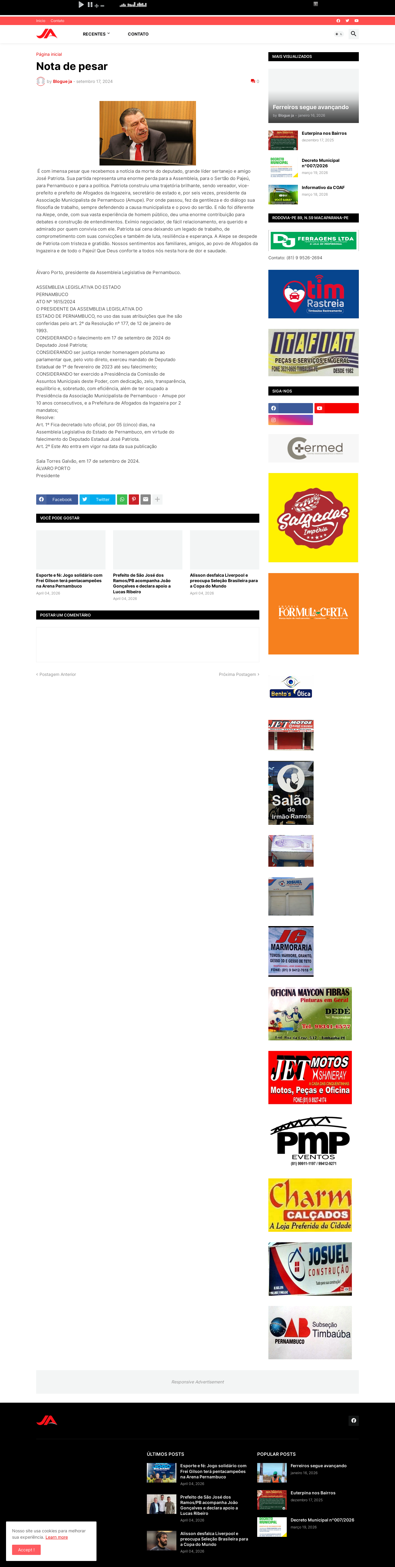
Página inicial (49, 54)
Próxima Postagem (237, 674)
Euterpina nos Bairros (324, 133)
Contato (57, 20)
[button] (339, 34)
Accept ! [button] (26, 1549)
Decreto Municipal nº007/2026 (321, 163)
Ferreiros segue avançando (319, 1465)
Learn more (57, 1537)
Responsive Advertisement (197, 1381)
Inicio (40, 20)
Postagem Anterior (58, 674)
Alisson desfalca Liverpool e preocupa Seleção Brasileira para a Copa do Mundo (224, 580)
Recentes (94, 33)
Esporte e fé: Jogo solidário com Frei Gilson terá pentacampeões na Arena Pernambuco (69, 580)
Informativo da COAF (323, 187)
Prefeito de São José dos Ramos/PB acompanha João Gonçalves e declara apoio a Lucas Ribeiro (142, 583)
